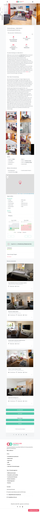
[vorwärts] (28, 236)
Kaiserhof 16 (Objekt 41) (13, 397)
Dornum (20, 420)
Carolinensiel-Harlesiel (12, 476)
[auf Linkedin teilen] (21, 434)
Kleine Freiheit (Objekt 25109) (14, 368)
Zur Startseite (20, 409)
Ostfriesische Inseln (11, 472)
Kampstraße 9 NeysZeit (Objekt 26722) (16, 340)
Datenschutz (10, 458)
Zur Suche (20, 413)
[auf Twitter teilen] (16, 434)
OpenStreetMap (26, 193)
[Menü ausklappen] (31, 288)
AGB (8, 462)
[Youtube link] (22, 506)
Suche (27, 71)
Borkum (20, 423)
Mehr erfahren (10, 450)
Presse (8, 464)
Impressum (9, 460)
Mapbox (22, 193)
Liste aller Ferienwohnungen (13, 466)
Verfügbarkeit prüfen (33, 510)
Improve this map (31, 193)
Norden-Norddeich (11, 478)
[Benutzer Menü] (32, 1)
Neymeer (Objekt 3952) (13, 311)
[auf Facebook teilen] (14, 434)
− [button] (7, 177)
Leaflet (18, 193)
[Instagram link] (20, 506)
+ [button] (7, 176)
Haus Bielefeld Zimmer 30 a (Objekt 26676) (17, 282)
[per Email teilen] (26, 434)
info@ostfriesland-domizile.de (14, 494)
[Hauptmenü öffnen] (7, 1)
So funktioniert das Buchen (12, 456)
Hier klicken (9, 256)
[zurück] (11, 236)
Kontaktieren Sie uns (12, 497)
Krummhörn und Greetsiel (12, 474)
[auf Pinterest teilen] (19, 434)
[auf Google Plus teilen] (24, 434)
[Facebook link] (17, 506)
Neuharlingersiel (10, 480)
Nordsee (9, 482)
